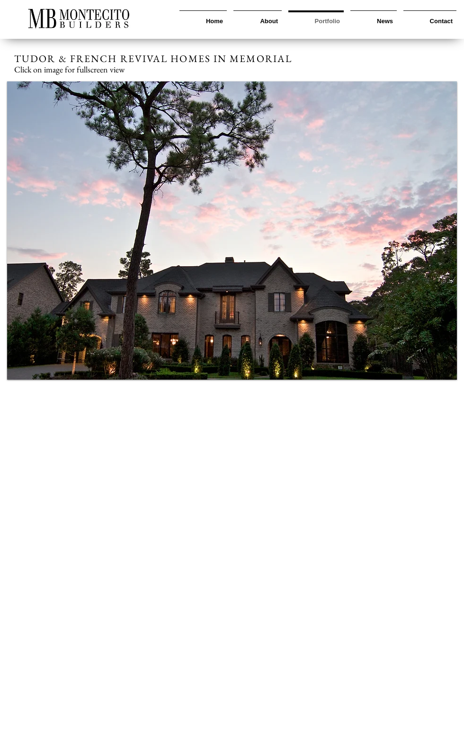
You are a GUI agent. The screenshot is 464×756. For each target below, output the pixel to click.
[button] (232, 230)
